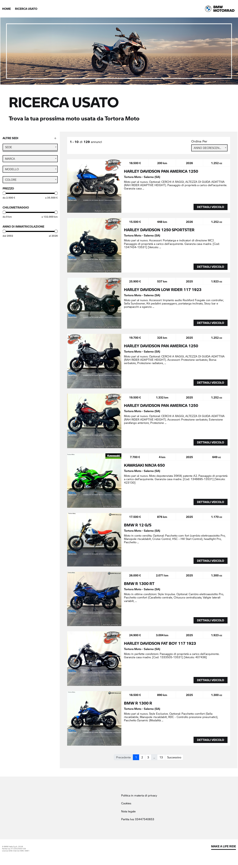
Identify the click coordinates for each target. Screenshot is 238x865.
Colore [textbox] (11, 182)
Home (6, 8)
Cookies (126, 803)
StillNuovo (15, 263)
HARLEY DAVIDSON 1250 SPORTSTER (159, 229)
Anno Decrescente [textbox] (208, 148)
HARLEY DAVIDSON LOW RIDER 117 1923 (162, 289)
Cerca (30, 276)
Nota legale (128, 811)
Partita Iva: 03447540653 (137, 819)
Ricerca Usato (26, 8)
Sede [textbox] (8, 147)
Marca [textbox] (10, 161)
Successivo (174, 757)
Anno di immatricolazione (23, 229)
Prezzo (8, 191)
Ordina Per (199, 141)
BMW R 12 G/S (137, 524)
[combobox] (30, 147)
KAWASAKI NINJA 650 (144, 465)
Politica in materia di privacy (139, 795)
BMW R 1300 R (138, 703)
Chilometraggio (16, 210)
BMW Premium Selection (25, 257)
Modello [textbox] (12, 172)
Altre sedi (10, 138)
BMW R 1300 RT (139, 583)
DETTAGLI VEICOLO (210, 207)
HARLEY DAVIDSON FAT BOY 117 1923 (160, 643)
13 (161, 757)
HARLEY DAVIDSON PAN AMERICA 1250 (161, 171)
